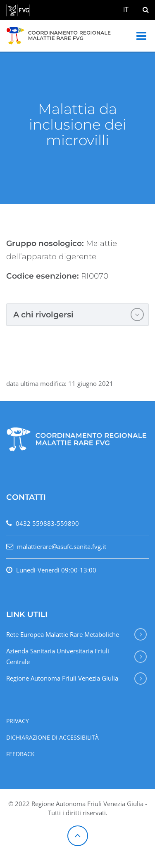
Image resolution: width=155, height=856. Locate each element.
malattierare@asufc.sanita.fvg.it (61, 546)
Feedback (20, 754)
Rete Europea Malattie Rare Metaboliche (62, 634)
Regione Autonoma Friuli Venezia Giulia (62, 678)
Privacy (17, 721)
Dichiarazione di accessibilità (52, 737)
